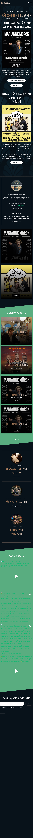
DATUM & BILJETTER (16, 85)
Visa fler (17, 439)
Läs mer (16, 259)
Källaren (20, 339)
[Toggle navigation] (31, 3)
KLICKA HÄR (21, 205)
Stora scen (20, 368)
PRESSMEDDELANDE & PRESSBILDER (16, 80)
